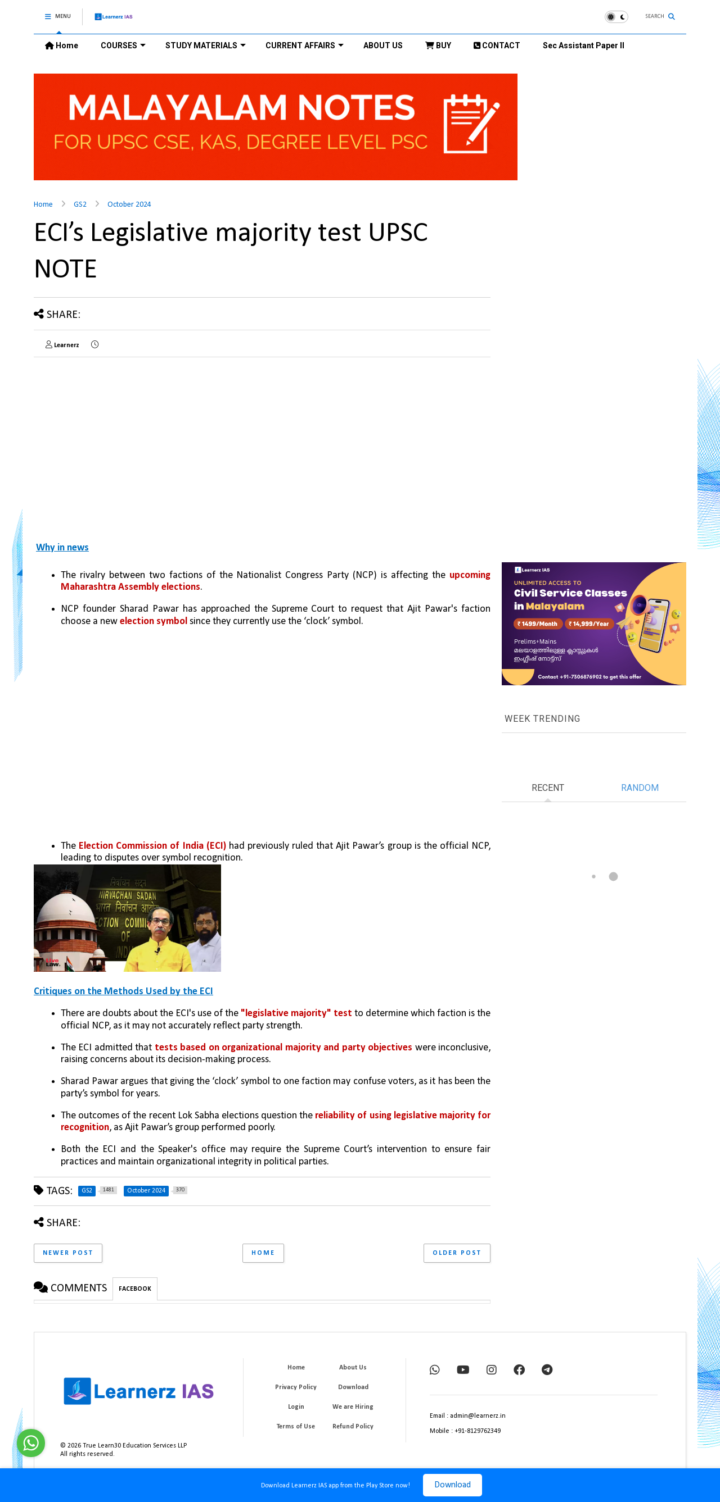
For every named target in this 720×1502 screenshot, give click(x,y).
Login (296, 1407)
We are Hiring (353, 1407)
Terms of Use (296, 1426)
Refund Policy (353, 1426)
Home (61, 45)
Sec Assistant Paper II (583, 45)
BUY (438, 45)
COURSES (123, 45)
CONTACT (497, 45)
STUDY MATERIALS (205, 45)
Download (452, 1485)
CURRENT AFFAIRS (305, 45)
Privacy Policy (296, 1387)
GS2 (80, 205)
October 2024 (129, 205)
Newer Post (68, 1253)
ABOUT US (383, 45)
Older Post (457, 1253)
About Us (353, 1367)
